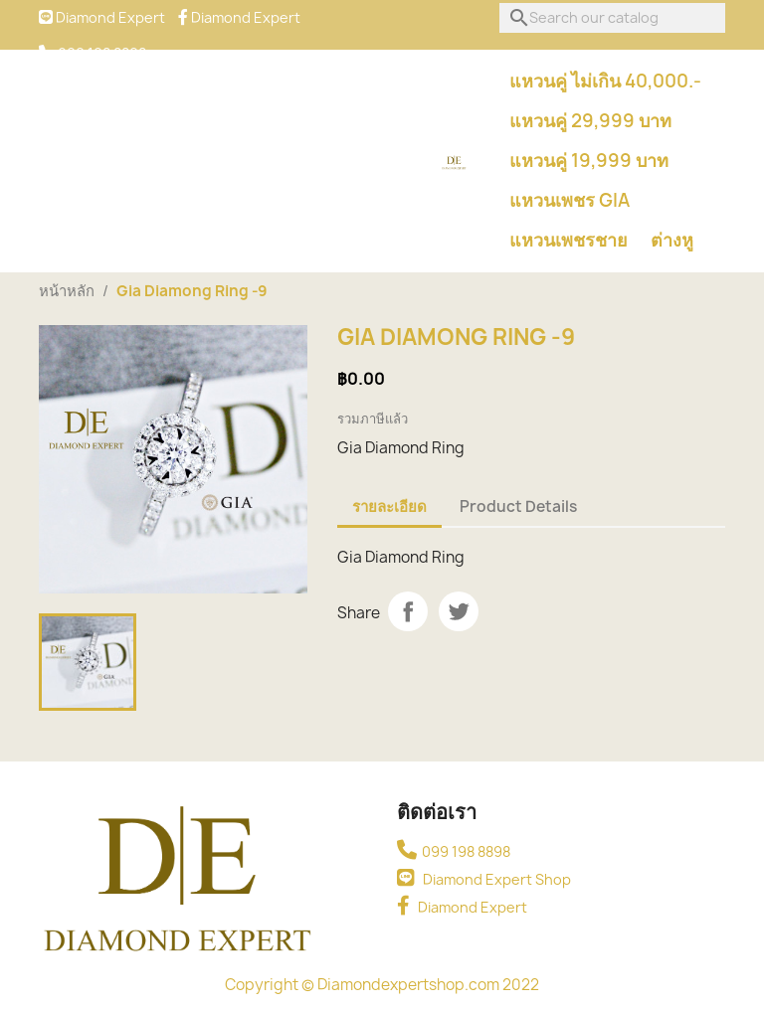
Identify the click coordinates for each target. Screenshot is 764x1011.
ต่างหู (672, 240)
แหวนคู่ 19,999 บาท (588, 160)
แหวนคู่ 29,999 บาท (590, 120)
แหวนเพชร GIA (569, 200)
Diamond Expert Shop (484, 879)
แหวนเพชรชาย (568, 240)
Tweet (458, 611)
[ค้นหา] (612, 18)
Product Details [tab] (518, 506)
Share (408, 611)
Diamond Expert (462, 907)
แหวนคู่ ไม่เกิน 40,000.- (605, 81)
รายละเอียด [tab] (389, 506)
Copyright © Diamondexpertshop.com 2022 (382, 984)
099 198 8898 (453, 851)
